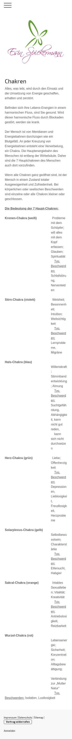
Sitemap (38, 717)
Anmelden (9, 730)
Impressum (10, 717)
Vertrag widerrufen (18, 721)
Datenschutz (25, 717)
